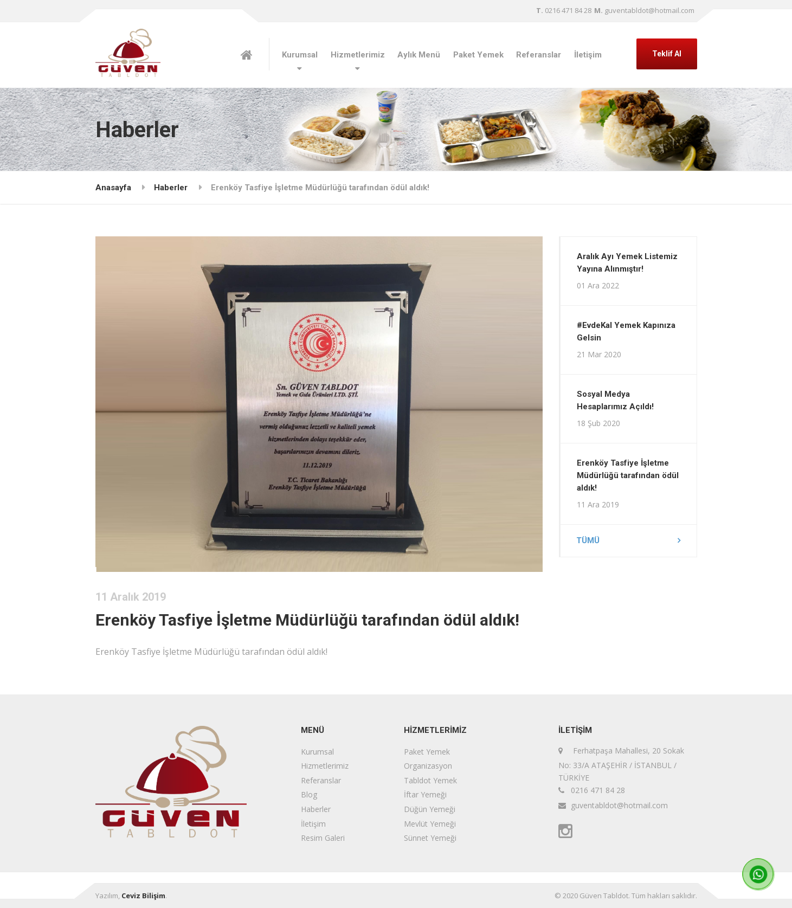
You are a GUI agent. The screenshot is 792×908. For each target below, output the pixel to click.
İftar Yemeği (425, 794)
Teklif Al (666, 53)
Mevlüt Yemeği (430, 824)
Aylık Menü (418, 55)
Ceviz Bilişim (143, 895)
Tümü (588, 541)
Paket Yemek (478, 55)
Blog (309, 794)
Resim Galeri (323, 838)
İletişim (588, 55)
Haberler (171, 187)
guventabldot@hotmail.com (644, 10)
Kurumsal (300, 55)
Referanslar (538, 55)
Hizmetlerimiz (358, 55)
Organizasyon (428, 766)
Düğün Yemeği (429, 809)
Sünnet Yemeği (430, 838)
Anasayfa (113, 187)
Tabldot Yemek (430, 780)
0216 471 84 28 (563, 10)
